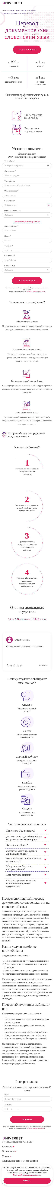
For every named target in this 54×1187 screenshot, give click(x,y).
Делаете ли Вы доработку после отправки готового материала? (24, 838)
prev (22, 627)
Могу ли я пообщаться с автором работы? (19, 868)
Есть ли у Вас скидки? (18, 874)
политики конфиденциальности (36, 291)
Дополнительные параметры (27, 221)
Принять (27, 1181)
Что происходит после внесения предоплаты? (24, 860)
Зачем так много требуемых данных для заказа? (21, 852)
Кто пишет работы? (17, 845)
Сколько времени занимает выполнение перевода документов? (21, 883)
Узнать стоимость (27, 49)
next (32, 627)
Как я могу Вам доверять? (20, 830)
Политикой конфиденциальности (26, 1175)
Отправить (27, 1119)
